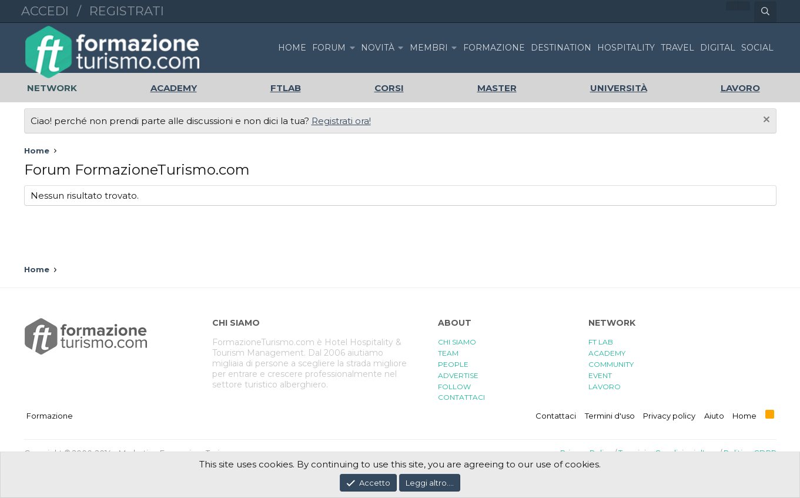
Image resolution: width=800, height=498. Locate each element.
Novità (377, 47)
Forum (329, 47)
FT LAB (600, 341)
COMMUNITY (611, 364)
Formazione (49, 415)
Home (292, 47)
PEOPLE (453, 364)
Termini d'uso (610, 415)
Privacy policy (669, 415)
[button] (352, 48)
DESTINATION (561, 47)
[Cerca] (765, 11)
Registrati (126, 11)
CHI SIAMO (457, 341)
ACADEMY (606, 353)
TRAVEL (677, 47)
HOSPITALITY (626, 47)
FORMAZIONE (494, 47)
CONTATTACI (461, 397)
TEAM (448, 353)
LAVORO (604, 386)
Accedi (45, 11)
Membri (429, 47)
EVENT (600, 375)
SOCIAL (757, 47)
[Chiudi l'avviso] (765, 121)
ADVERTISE (458, 375)
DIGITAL (717, 47)
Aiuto (714, 415)
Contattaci (555, 415)
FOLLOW (454, 386)
